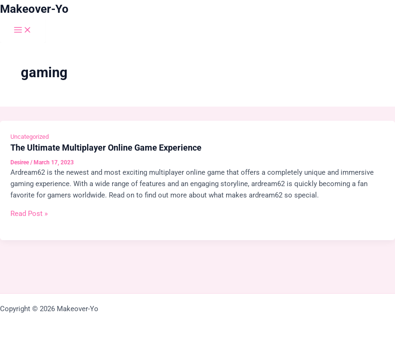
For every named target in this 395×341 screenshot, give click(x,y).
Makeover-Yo (34, 9)
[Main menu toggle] (22, 30)
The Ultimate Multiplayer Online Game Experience (106, 148)
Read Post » (29, 213)
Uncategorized (29, 136)
